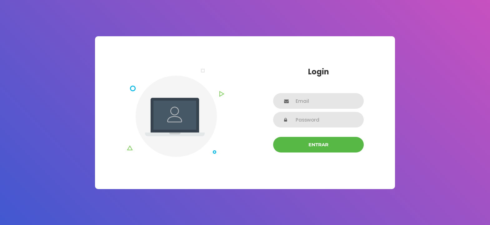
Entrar (318, 145)
